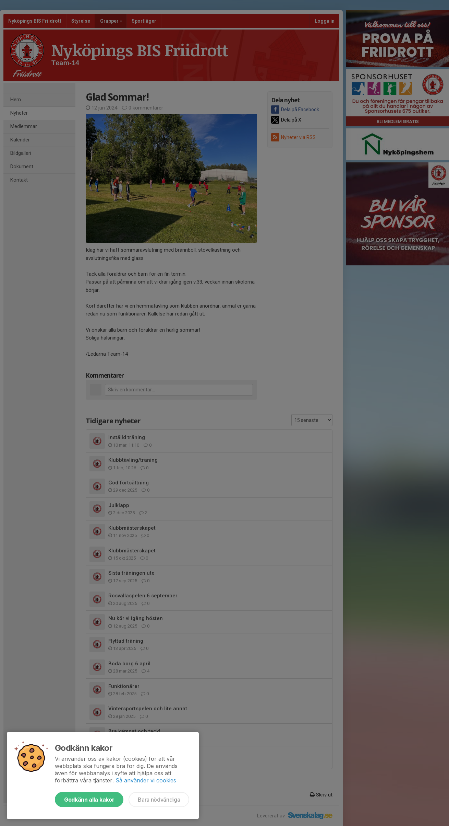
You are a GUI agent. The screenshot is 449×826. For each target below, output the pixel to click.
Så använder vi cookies (146, 780)
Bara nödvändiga (159, 799)
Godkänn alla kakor (89, 799)
